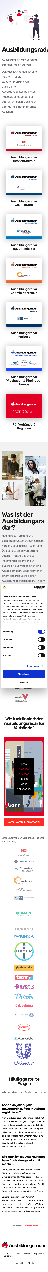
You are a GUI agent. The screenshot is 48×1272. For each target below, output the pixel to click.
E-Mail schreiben (30, 1226)
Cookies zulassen (24, 771)
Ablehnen (24, 682)
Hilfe (18, 1253)
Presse (27, 1253)
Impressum (39, 1253)
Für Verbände (8, 1254)
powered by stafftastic (24, 1263)
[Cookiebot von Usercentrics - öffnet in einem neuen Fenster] (34, 587)
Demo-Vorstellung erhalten (24, 821)
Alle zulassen (24, 674)
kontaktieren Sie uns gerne (28, 1207)
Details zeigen (33, 666)
